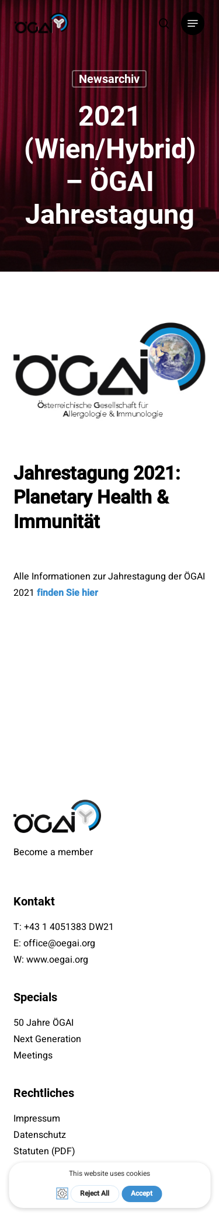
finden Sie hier (67, 593)
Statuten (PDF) (44, 1151)
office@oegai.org (59, 943)
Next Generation (47, 1039)
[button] (192, 23)
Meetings (33, 1056)
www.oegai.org (57, 960)
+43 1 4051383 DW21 (69, 927)
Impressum (36, 1119)
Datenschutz (39, 1135)
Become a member (53, 852)
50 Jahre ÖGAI (43, 1023)
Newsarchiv (109, 79)
